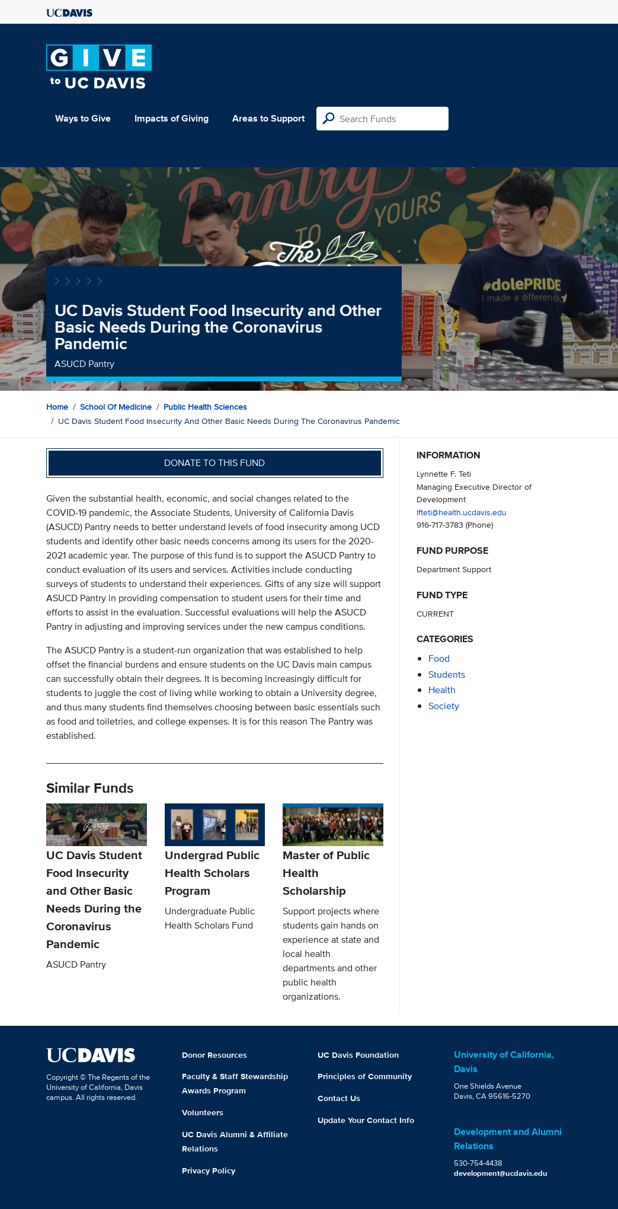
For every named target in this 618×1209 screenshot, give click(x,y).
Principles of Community (365, 1076)
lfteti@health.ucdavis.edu (462, 512)
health (442, 690)
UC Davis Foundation (358, 1055)
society (443, 706)
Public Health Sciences (205, 407)
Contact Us (339, 1098)
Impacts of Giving (172, 118)
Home (57, 407)
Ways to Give (83, 118)
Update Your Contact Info (366, 1120)
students (446, 674)
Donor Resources (214, 1055)
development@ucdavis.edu (500, 1173)
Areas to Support (268, 118)
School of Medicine (116, 407)
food (439, 658)
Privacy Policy (208, 1170)
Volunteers (202, 1112)
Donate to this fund (214, 463)
